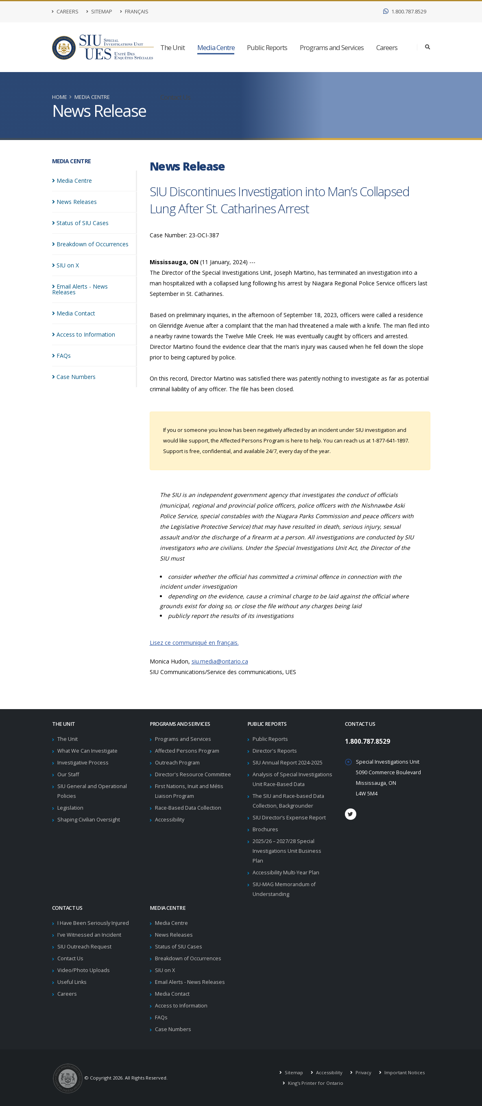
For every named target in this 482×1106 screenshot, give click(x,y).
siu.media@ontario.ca (220, 661)
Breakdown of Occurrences (188, 958)
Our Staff (68, 774)
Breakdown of (90, 244)
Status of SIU (80, 223)
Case (74, 371)
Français (134, 11)
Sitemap (99, 11)
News (74, 202)
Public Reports (267, 47)
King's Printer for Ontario (315, 1083)
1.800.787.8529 (404, 11)
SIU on (65, 265)
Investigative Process (83, 762)
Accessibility (169, 819)
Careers (65, 11)
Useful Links (72, 982)
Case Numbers (173, 1029)
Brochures (265, 829)
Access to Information (181, 1005)
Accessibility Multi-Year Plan (286, 872)
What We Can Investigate (87, 750)
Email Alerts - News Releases (190, 982)
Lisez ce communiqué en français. (194, 642)
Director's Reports (275, 750)
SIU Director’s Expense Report (289, 817)
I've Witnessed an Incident (89, 934)
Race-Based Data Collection (188, 807)
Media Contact (172, 993)
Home (59, 97)
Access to (83, 329)
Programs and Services (332, 47)
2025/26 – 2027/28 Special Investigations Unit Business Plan (287, 851)
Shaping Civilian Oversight (88, 819)
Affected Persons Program (187, 750)
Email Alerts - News (92, 286)
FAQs (161, 1017)
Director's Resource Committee (193, 774)
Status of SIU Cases (178, 946)
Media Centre (216, 47)
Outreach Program (177, 762)
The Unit (172, 47)
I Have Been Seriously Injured (93, 923)
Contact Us (175, 97)
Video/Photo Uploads (83, 970)
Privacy (362, 1072)
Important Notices (404, 1072)
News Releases (174, 934)
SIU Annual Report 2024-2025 (288, 762)
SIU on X (165, 970)
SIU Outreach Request (84, 946)
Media (72, 180)
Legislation (70, 807)
